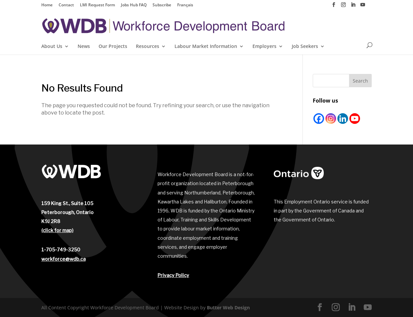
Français (185, 5)
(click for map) (57, 230)
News (84, 46)
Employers (264, 46)
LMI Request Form (97, 5)
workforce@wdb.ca (63, 259)
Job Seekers (305, 46)
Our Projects (113, 46)
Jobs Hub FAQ (134, 5)
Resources (147, 46)
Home (47, 5)
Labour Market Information (206, 46)
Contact (66, 5)
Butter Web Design (228, 307)
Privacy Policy (173, 275)
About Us (51, 46)
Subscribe (162, 5)
